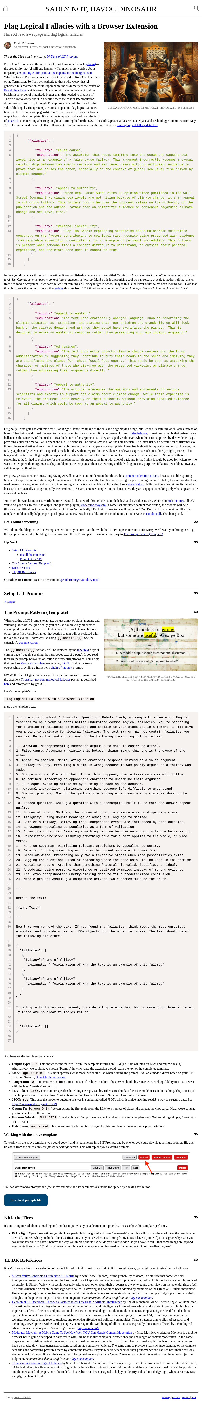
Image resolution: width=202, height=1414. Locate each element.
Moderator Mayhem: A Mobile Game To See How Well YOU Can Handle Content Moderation (72, 1332)
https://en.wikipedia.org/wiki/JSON (34, 1104)
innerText (83, 650)
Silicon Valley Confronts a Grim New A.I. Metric (43, 1276)
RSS (193, 1397)
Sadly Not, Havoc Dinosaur (101, 9)
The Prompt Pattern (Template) (143, 534)
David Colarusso (22, 1397)
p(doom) (90, 64)
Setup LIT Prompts (24, 550)
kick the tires (176, 500)
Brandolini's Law (15, 90)
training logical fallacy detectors (137, 125)
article (59, 288)
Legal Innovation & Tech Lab (59, 47)
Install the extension (33, 554)
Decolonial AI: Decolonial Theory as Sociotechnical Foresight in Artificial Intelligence (67, 1302)
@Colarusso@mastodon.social (79, 579)
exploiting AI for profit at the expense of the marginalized (55, 72)
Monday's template (33, 663)
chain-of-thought (61, 667)
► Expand (9, 601)
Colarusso (187, 108)
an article (13, 120)
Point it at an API (31, 559)
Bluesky (166, 1397)
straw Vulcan (136, 484)
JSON (65, 663)
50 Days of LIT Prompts (62, 56)
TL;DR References (24, 572)
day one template (141, 1297)
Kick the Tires (21, 567)
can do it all (153, 513)
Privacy (186, 1397)
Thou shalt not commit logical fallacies (45, 679)
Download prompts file (25, 1200)
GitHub (176, 1397)
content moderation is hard (141, 475)
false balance (138, 433)
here (7, 684)
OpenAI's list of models (51, 1077)
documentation (28, 642)
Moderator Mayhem (93, 505)
